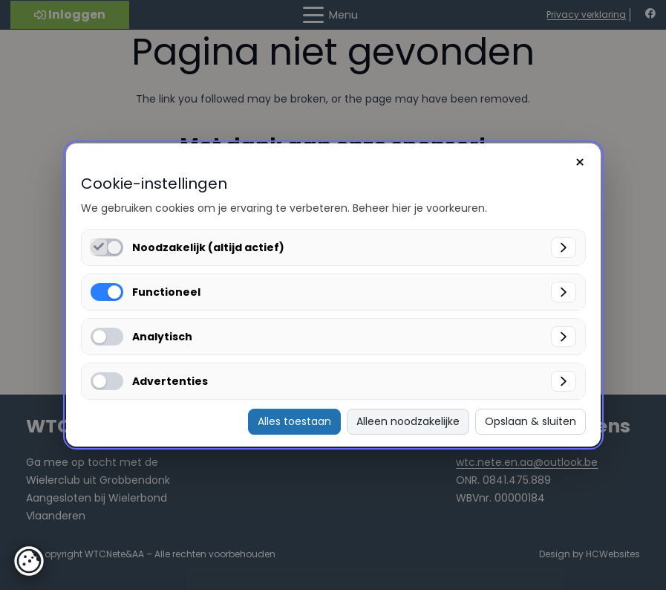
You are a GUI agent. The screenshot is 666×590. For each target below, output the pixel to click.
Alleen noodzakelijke (408, 421)
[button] (29, 561)
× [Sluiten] (580, 162)
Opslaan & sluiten (530, 421)
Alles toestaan (294, 421)
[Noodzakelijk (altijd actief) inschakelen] (99, 247)
